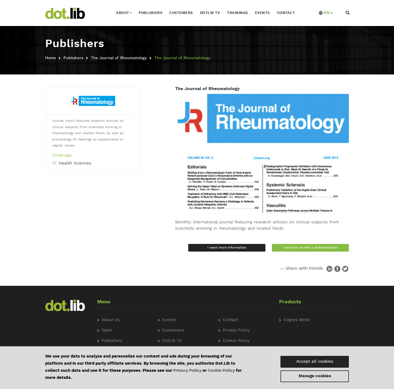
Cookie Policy (221, 371)
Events (262, 13)
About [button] (122, 13)
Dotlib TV (210, 13)
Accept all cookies (314, 362)
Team (107, 331)
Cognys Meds (296, 320)
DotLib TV (172, 341)
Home (50, 58)
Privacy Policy (187, 371)
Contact (286, 13)
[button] (325, 13)
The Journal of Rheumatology (119, 58)
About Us (111, 320)
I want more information (226, 247)
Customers (181, 13)
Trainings (237, 13)
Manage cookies (315, 376)
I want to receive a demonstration (310, 247)
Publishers (150, 13)
